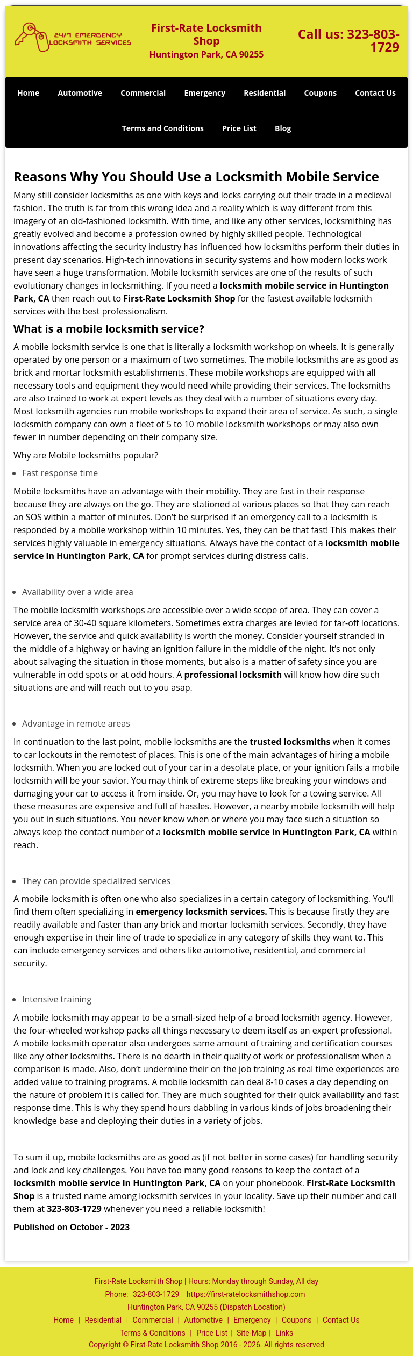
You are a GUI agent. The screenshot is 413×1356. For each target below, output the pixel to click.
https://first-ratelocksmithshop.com (246, 1294)
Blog (283, 128)
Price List (239, 128)
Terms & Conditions (153, 1333)
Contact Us (375, 93)
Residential (265, 93)
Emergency (204, 93)
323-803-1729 (373, 40)
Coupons (320, 93)
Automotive (80, 93)
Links (284, 1333)
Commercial (143, 93)
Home (28, 93)
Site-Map (251, 1333)
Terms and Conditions (163, 128)
